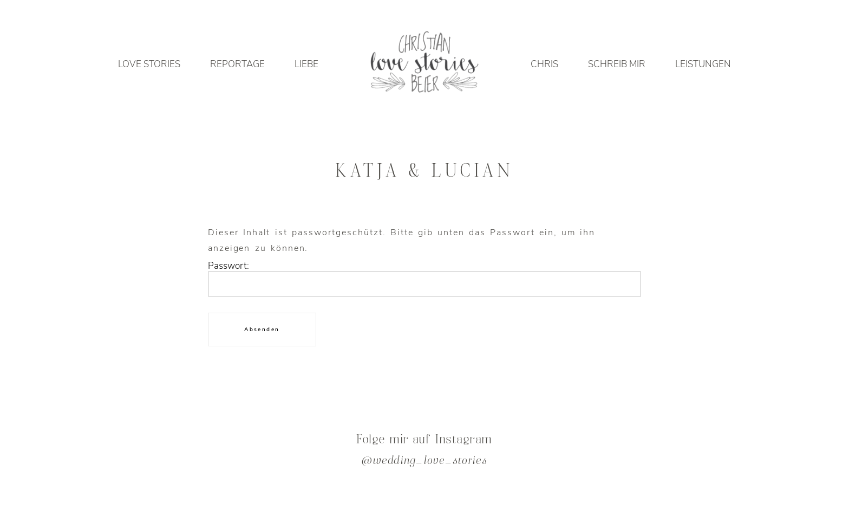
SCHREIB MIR (616, 64)
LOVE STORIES (149, 64)
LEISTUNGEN (703, 64)
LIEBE (306, 64)
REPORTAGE (237, 64)
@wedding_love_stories (424, 461)
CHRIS (544, 64)
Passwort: (424, 281)
